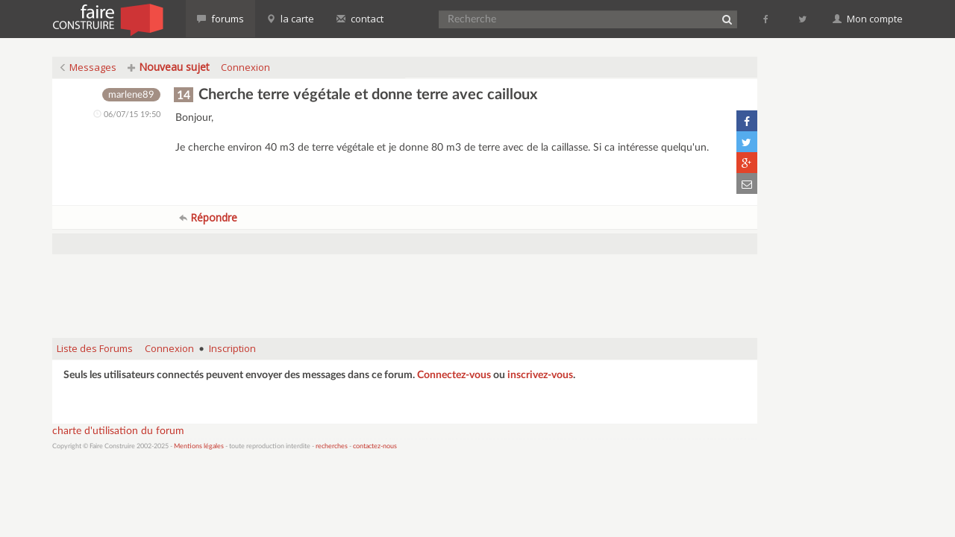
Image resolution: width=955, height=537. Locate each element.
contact (359, 18)
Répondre (208, 217)
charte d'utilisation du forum (118, 431)
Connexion (245, 67)
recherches (332, 446)
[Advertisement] (405, 288)
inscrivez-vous (540, 375)
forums (220, 18)
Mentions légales (199, 446)
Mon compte (868, 18)
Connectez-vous (454, 375)
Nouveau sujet (169, 67)
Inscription (232, 348)
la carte (290, 18)
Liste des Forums (95, 348)
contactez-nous (375, 446)
